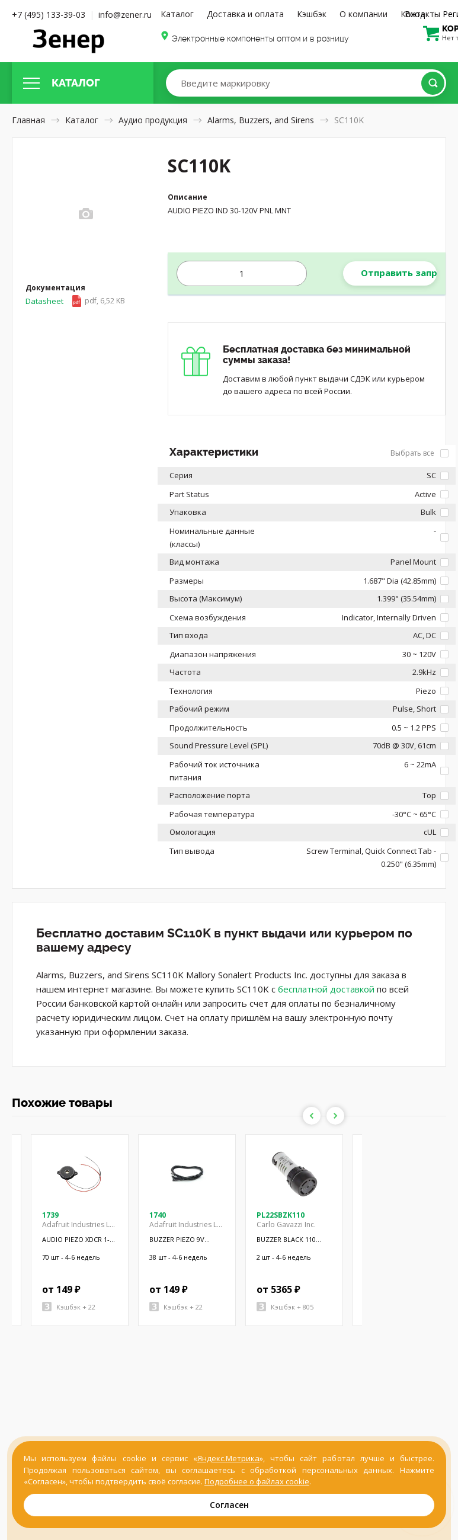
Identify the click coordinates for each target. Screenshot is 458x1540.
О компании (363, 14)
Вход (415, 14)
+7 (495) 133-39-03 (48, 14)
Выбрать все (419, 453)
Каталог (177, 14)
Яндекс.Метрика (228, 1458)
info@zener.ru (125, 14)
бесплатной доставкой (326, 989)
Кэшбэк (311, 14)
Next (335, 1116)
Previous (312, 1116)
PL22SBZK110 (281, 1215)
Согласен (229, 1504)
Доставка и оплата (245, 14)
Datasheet (75, 301)
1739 (50, 1215)
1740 (157, 1215)
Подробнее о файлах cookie (256, 1481)
